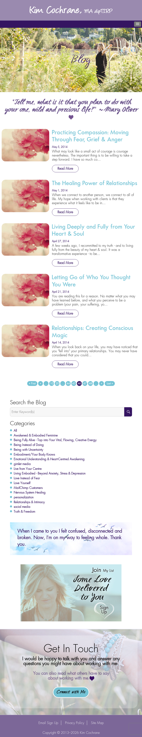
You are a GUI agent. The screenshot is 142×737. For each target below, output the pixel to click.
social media (22, 507)
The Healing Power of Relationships (94, 183)
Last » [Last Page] (110, 383)
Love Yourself (22, 483)
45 (73, 383)
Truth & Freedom (24, 511)
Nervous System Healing (29, 492)
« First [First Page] (32, 383)
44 (68, 383)
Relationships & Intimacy (29, 502)
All (15, 431)
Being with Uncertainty (28, 450)
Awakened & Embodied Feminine (36, 435)
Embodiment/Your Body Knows (34, 454)
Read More (65, 168)
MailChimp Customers (28, 488)
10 (51, 383)
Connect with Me (71, 692)
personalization (23, 497)
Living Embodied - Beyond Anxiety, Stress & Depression (49, 473)
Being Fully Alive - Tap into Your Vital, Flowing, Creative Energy (55, 440)
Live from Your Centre (28, 469)
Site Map (97, 723)
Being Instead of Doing (29, 445)
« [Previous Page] (40, 383)
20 (57, 383)
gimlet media (22, 464)
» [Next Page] (101, 383)
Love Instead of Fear (27, 478)
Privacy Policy (74, 723)
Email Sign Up (48, 723)
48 (90, 383)
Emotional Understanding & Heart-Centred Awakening (49, 459)
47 (85, 383)
